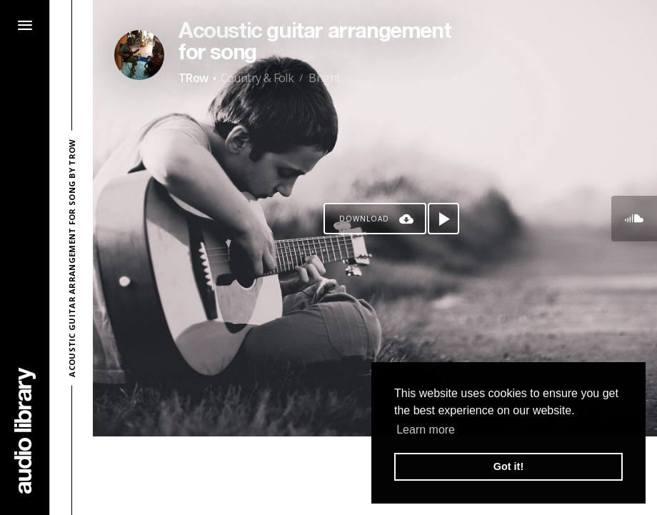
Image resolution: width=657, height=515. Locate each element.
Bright (324, 78)
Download (364, 219)
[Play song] (443, 218)
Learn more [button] (425, 430)
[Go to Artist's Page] (139, 55)
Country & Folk (257, 78)
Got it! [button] (508, 466)
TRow (194, 78)
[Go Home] (25, 430)
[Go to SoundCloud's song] (634, 218)
